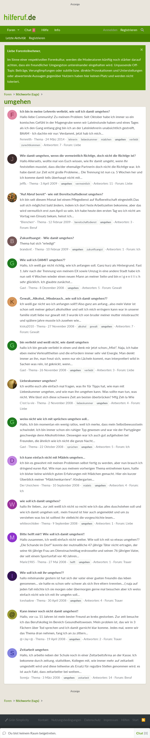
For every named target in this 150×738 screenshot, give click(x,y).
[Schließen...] (141, 50)
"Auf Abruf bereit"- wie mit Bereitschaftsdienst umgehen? (61, 194)
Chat (29, 30)
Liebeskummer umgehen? (38, 381)
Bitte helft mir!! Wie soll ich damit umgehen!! (52, 534)
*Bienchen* (27, 222)
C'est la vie (27, 403)
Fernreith (26, 139)
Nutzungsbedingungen (66, 720)
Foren (11, 30)
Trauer (127, 562)
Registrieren (37, 38)
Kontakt (43, 720)
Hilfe (44, 30)
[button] (18, 30)
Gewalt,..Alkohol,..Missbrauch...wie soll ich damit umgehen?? (63, 298)
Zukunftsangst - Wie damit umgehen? (47, 238)
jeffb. (23, 183)
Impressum (111, 720)
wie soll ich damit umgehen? (40, 501)
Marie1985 (27, 562)
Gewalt (117, 288)
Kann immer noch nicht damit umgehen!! (49, 611)
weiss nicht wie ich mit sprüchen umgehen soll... (54, 419)
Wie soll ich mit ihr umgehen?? (42, 572)
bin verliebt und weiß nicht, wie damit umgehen (54, 342)
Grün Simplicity (17, 720)
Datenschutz (92, 720)
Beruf (33, 227)
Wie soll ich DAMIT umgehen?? (42, 260)
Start (135, 720)
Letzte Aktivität (16, 38)
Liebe (77, 145)
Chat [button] (142, 733)
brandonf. (26, 249)
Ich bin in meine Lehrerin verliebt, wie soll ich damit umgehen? (65, 111)
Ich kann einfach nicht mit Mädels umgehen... (52, 457)
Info (57, 30)
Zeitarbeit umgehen (34, 649)
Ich (138, 249)
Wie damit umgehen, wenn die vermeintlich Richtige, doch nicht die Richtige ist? (78, 155)
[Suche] (142, 30)
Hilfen (125, 720)
